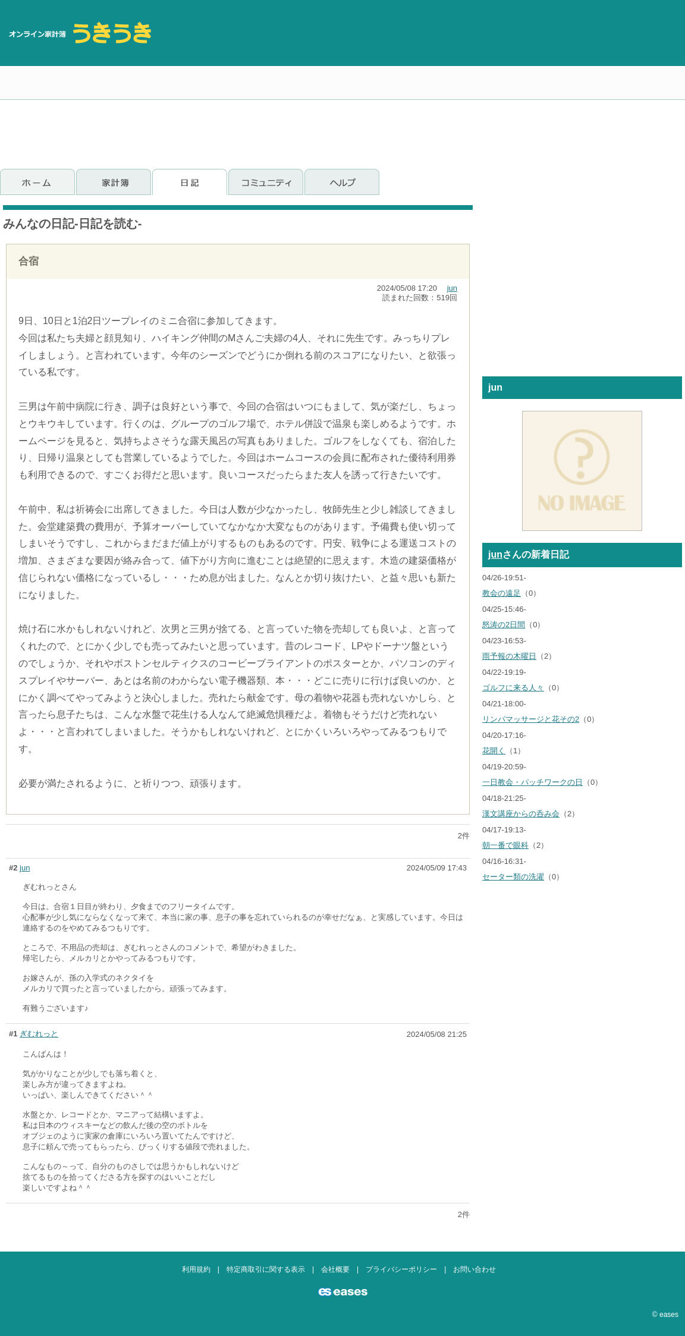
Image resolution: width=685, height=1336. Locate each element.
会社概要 (335, 1269)
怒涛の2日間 (503, 624)
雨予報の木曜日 (509, 656)
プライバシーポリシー (401, 1269)
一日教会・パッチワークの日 (532, 782)
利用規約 (196, 1269)
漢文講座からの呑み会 (521, 813)
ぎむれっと (39, 1033)
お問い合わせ (474, 1269)
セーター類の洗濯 (513, 876)
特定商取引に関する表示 (266, 1269)
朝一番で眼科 (505, 845)
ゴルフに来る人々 (513, 687)
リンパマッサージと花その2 (530, 719)
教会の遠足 (501, 593)
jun (452, 288)
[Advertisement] (608, 80)
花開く (493, 750)
